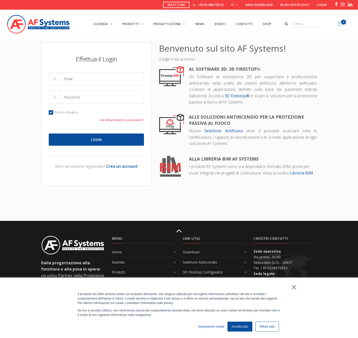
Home (117, 252)
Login (321, 4)
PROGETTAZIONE (169, 24)
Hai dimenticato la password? (122, 120)
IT (234, 4)
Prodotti (118, 272)
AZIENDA (101, 24)
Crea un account (122, 166)
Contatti (244, 24)
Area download (259, 4)
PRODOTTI (132, 24)
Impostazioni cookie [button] (211, 326)
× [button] (293, 287)
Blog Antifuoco (294, 4)
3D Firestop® (237, 96)
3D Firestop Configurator (203, 272)
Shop (267, 24)
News (200, 24)
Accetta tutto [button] (240, 326)
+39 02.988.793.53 (211, 4)
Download (191, 252)
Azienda (118, 262)
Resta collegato (63, 112)
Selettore (176, 4)
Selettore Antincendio (200, 262)
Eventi (220, 24)
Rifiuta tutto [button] (267, 326)
